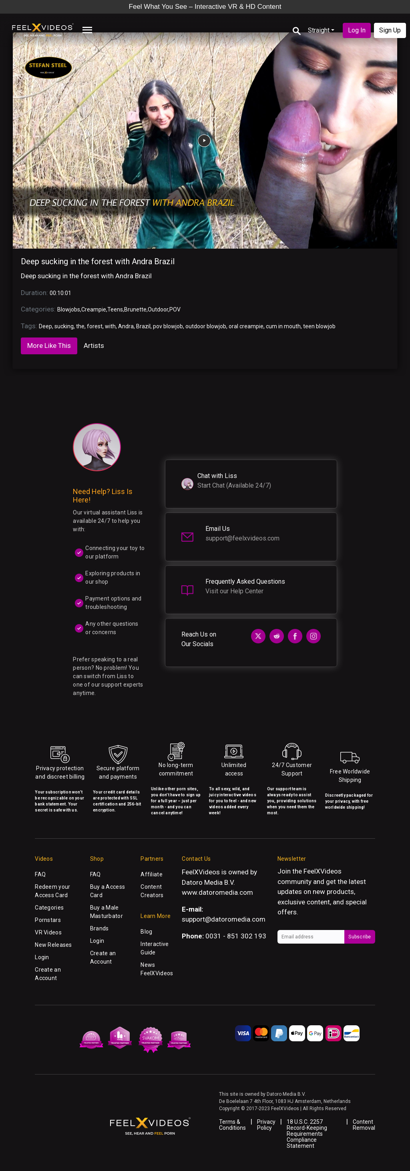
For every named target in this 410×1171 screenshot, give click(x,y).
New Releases (53, 945)
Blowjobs (68, 309)
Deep (45, 326)
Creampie (93, 309)
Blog (146, 931)
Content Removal (364, 1125)
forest (94, 326)
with (110, 326)
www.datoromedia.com (217, 892)
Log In (357, 30)
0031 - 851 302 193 (235, 936)
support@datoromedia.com (223, 919)
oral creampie (246, 326)
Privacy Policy (266, 1125)
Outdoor (158, 309)
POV (175, 309)
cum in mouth (283, 326)
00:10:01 (60, 293)
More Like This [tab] (49, 345)
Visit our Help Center (234, 591)
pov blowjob (168, 326)
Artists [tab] (94, 345)
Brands (99, 928)
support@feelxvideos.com (242, 538)
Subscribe (359, 937)
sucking (64, 326)
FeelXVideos (322, 871)
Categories (49, 907)
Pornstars (48, 920)
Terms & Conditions (232, 1125)
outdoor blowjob (205, 326)
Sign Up (390, 30)
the (80, 326)
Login (42, 957)
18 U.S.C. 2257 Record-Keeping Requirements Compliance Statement (307, 1134)
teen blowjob (319, 326)
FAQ (40, 874)
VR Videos (48, 932)
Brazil (143, 326)
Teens (115, 309)
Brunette (135, 309)
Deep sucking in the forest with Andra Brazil (98, 261)
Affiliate (152, 874)
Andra (126, 326)
